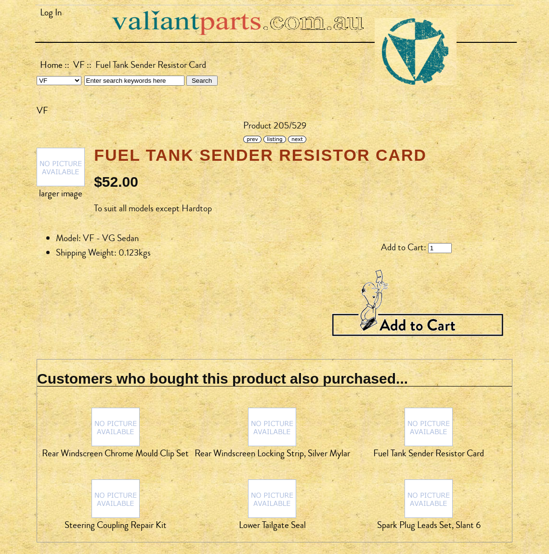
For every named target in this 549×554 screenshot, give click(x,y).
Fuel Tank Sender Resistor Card (428, 453)
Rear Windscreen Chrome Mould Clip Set (115, 453)
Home (51, 65)
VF (79, 65)
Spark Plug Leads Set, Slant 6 (429, 525)
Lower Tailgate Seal (272, 525)
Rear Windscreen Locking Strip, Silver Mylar (272, 453)
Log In (51, 12)
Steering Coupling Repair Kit (116, 525)
